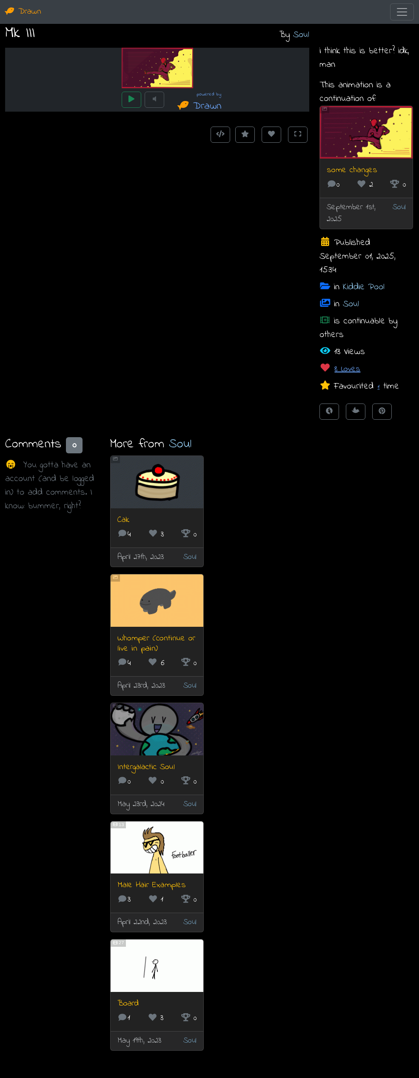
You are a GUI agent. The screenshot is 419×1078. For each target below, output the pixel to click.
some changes (352, 170)
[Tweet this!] (355, 412)
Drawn (23, 12)
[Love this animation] (271, 135)
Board (128, 1003)
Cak (123, 520)
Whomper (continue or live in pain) (156, 643)
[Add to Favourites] (245, 135)
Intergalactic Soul (146, 767)
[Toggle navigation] (402, 11)
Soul (301, 34)
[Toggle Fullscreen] (298, 135)
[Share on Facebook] (329, 412)
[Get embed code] (220, 135)
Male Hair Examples (151, 885)
